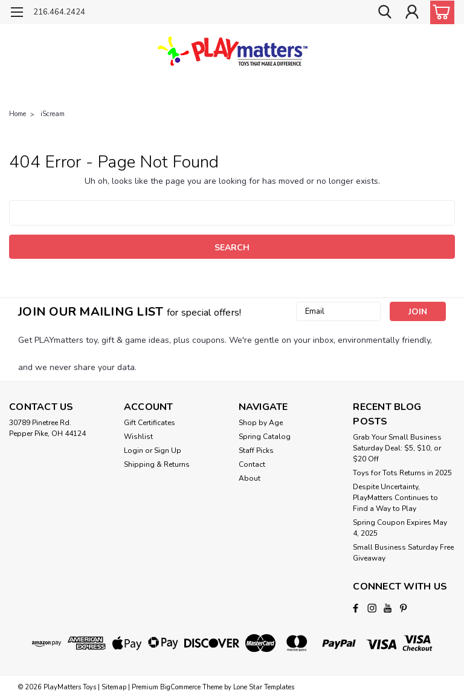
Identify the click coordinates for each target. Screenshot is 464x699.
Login (133, 450)
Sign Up (167, 450)
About (249, 478)
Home (17, 114)
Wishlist (138, 436)
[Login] (412, 12)
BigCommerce (180, 687)
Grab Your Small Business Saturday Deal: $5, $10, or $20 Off (397, 448)
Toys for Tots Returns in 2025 (402, 473)
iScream (52, 114)
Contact (252, 464)
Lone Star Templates (263, 687)
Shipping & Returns (157, 464)
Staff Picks (256, 450)
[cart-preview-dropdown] (439, 12)
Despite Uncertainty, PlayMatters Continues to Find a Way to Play (395, 497)
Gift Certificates (149, 423)
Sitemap (114, 687)
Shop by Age (261, 423)
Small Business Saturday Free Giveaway (403, 552)
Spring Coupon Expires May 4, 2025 (400, 528)
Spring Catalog (265, 436)
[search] (385, 12)
